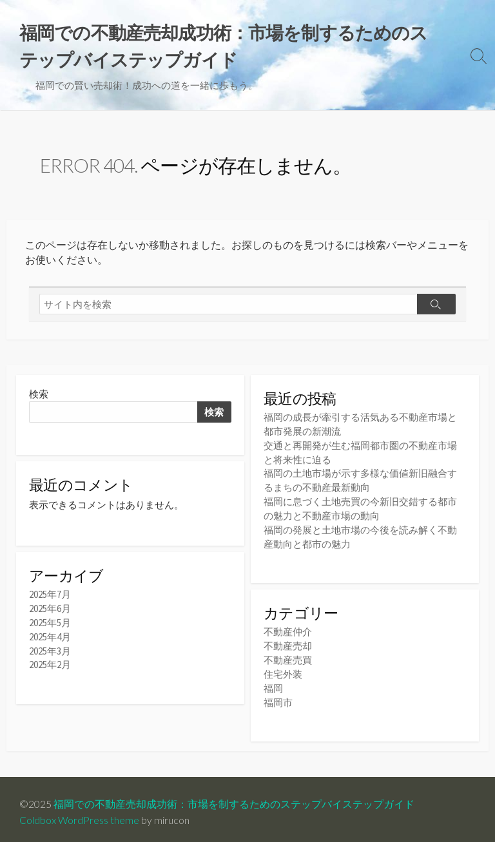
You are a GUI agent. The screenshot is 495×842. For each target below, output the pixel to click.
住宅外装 (283, 669)
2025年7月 (50, 597)
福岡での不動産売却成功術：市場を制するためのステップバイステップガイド (233, 797)
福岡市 (278, 696)
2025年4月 (50, 637)
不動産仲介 (288, 628)
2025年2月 (50, 664)
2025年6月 (50, 610)
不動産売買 (288, 655)
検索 (38, 396)
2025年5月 (50, 624)
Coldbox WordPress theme (79, 813)
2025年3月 (50, 651)
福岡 (273, 682)
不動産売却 (288, 642)
